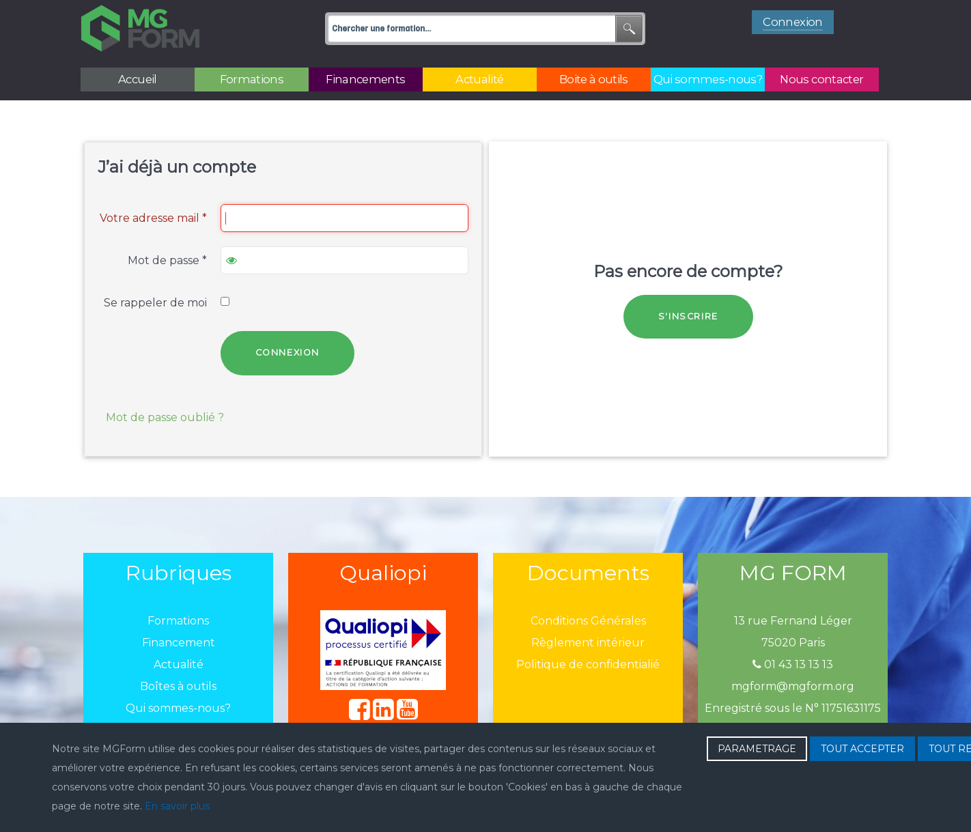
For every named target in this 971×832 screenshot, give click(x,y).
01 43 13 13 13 (792, 664)
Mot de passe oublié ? (165, 417)
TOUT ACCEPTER (862, 749)
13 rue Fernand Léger (793, 620)
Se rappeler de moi (155, 302)
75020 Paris (793, 642)
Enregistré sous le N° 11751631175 (793, 708)
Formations (178, 620)
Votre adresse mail (153, 218)
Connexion (287, 352)
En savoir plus (177, 806)
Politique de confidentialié (588, 664)
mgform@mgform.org (792, 686)
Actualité (178, 664)
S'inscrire (688, 316)
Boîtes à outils (178, 686)
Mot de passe (167, 260)
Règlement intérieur (588, 642)
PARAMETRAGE (757, 749)
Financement (178, 642)
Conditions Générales (588, 620)
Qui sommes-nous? (178, 708)
